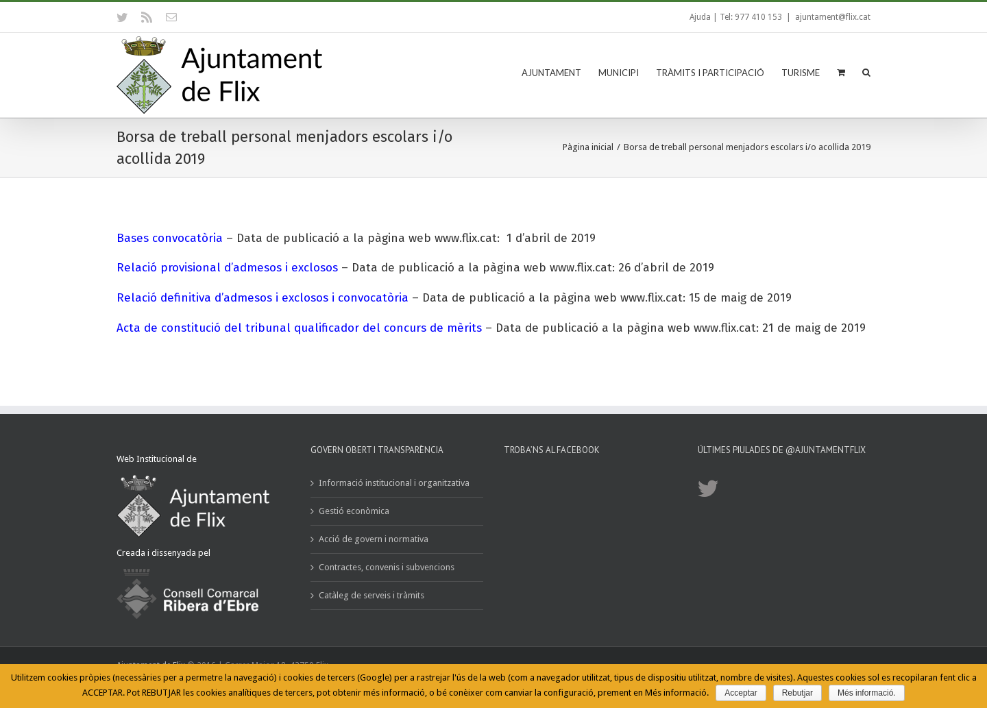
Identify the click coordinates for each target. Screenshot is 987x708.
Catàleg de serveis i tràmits (371, 595)
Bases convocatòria (170, 238)
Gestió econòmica (354, 511)
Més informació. (867, 693)
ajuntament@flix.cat (832, 17)
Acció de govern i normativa (373, 539)
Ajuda (700, 17)
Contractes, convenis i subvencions (386, 567)
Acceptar (740, 693)
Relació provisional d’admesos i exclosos (227, 267)
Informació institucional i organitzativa (394, 483)
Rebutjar (797, 693)
